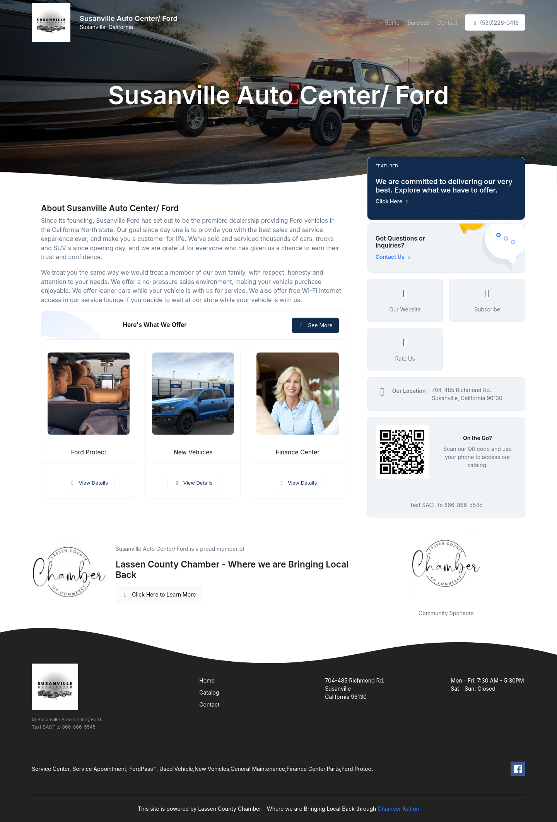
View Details (88, 483)
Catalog (209, 692)
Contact (447, 22)
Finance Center (298, 452)
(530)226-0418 (495, 22)
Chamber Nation (398, 808)
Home (392, 22)
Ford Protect (88, 452)
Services (418, 22)
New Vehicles (193, 452)
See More (315, 325)
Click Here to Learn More (159, 594)
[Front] (52, 22)
